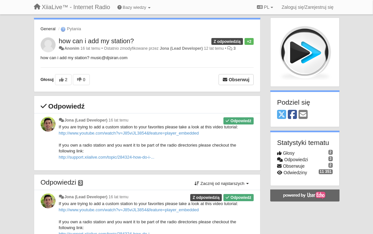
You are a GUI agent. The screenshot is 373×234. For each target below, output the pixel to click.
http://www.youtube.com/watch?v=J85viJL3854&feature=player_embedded (129, 133)
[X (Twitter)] (281, 115)
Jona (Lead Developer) (181, 48)
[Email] (303, 115)
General (48, 28)
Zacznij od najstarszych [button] (221, 183)
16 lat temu (118, 120)
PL (265, 7)
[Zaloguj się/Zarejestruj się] (307, 7)
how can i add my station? (96, 41)
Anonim (71, 48)
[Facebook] (292, 115)
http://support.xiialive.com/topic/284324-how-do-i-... (106, 157)
